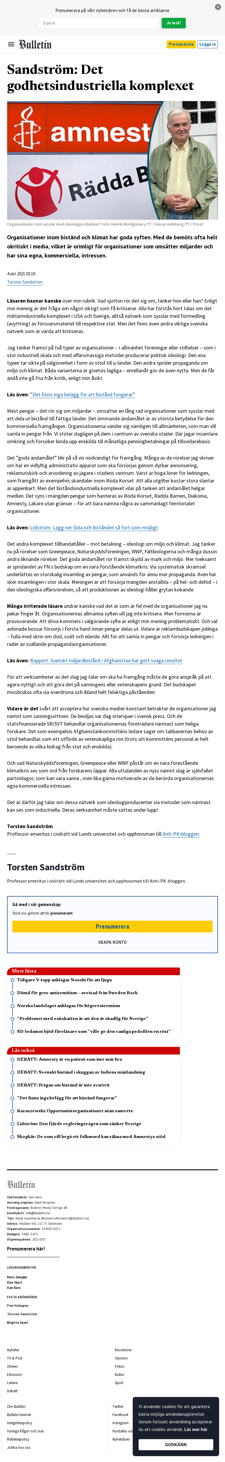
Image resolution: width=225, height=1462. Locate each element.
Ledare (12, 1382)
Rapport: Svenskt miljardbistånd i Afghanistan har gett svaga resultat (106, 660)
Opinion (121, 1358)
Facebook (120, 1414)
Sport (119, 1382)
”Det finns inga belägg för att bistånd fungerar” (82, 394)
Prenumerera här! (26, 1249)
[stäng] (218, 7)
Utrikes (12, 1366)
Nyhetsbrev (121, 1439)
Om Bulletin (16, 1406)
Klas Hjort (14, 1282)
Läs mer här (195, 1429)
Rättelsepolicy (18, 1439)
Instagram (120, 1422)
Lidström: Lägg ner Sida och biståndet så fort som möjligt (94, 527)
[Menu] (11, 44)
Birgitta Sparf (17, 1323)
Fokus (119, 1366)
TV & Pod (14, 1358)
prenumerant (61, 913)
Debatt (12, 1390)
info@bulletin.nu (38, 1213)
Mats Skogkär (17, 1277)
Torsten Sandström (24, 282)
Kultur (119, 1374)
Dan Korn (14, 1288)
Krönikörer (123, 1349)
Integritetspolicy (19, 1422)
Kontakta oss (122, 1431)
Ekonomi (14, 1374)
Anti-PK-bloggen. (181, 833)
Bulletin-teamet (19, 1414)
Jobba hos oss (18, 1447)
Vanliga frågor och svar (25, 1431)
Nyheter (13, 1349)
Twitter (117, 1406)
